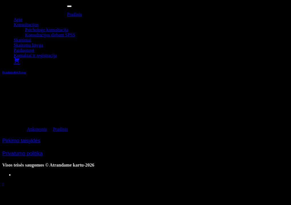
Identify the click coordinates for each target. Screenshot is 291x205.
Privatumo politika (22, 153)
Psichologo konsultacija (46, 29)
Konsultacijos (26, 24)
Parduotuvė (24, 50)
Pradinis (74, 14)
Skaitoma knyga (28, 45)
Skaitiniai (22, 40)
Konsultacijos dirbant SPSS (50, 34)
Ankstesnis (37, 129)
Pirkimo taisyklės (21, 141)
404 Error (19, 72)
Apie (18, 19)
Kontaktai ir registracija (35, 55)
